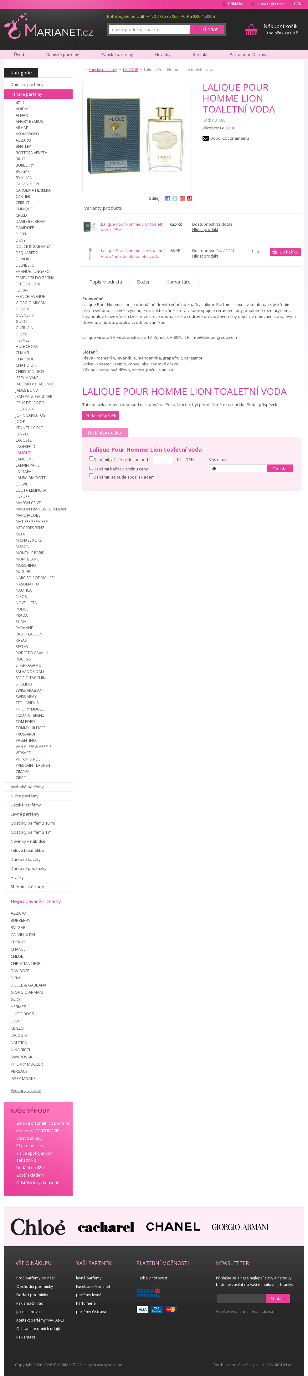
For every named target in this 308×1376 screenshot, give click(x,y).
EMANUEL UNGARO (33, 271)
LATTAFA (23, 471)
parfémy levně (88, 1295)
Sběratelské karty (27, 886)
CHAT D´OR (26, 365)
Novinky (163, 54)
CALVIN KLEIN (27, 184)
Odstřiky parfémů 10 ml (33, 823)
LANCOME (24, 459)
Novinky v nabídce (28, 841)
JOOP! (16, 1021)
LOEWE (22, 484)
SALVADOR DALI (30, 671)
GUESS (21, 334)
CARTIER (23, 196)
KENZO (22, 434)
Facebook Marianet (93, 1286)
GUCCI (21, 321)
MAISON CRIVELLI (30, 502)
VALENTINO (26, 740)
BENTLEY (23, 146)
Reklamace (25, 1337)
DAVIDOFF (25, 227)
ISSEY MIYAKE (27, 377)
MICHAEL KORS (29, 540)
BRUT (20, 159)
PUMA (21, 621)
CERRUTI (23, 202)
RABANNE (24, 627)
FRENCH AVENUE (30, 296)
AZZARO (23, 140)
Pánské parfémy (26, 94)
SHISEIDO (24, 684)
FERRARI (22, 290)
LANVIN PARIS (27, 465)
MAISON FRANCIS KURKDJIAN (41, 509)
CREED (21, 215)
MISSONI (23, 546)
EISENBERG (25, 265)
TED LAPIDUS (27, 703)
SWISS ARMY (26, 696)
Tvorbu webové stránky (233, 1365)
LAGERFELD (25, 446)
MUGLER (23, 571)
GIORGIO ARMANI (31, 302)
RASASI (22, 640)
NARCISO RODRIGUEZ (35, 577)
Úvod (19, 54)
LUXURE (22, 496)
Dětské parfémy (26, 805)
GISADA (22, 309)
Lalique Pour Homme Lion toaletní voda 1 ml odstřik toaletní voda (133, 253)
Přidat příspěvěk (100, 416)
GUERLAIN (24, 327)
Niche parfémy (24, 796)
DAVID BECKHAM (30, 221)
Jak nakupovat (28, 1311)
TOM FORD (25, 721)
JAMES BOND (27, 390)
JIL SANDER (25, 409)
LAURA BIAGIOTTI (31, 477)
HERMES (22, 340)
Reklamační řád (30, 1303)
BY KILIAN (24, 177)
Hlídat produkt (205, 229)
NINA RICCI (20, 1049)
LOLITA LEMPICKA (31, 490)
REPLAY (22, 646)
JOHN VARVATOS (30, 415)
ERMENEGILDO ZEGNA (35, 277)
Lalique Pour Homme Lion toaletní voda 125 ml (133, 227)
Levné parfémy (25, 814)
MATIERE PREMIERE (32, 521)
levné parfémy (88, 1278)
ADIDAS (22, 109)
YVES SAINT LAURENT (34, 765)
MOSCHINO (26, 565)
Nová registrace (271, 4)
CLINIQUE (24, 209)
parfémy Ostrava (91, 1311)
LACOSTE (24, 440)
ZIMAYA (22, 771)
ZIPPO (21, 778)
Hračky (17, 877)
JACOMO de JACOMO (34, 384)
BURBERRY (25, 165)
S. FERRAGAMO (29, 665)
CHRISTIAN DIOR (30, 371)
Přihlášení (236, 4)
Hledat (210, 29)
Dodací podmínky (32, 1295)
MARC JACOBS (28, 515)
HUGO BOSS (27, 346)
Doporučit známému (229, 138)
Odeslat (280, 468)
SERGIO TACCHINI (31, 677)
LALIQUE (23, 452)
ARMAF (22, 127)
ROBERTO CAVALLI (32, 652)
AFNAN (22, 115)
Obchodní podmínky (34, 1286)
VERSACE (23, 753)
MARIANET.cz (48, 25)
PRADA (22, 615)
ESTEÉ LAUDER (28, 284)
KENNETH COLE (29, 427)
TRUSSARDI (25, 734)
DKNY (21, 240)
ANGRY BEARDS (29, 121)
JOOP (20, 421)
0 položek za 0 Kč (281, 29)
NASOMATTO (27, 584)
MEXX (20, 534)
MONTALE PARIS (30, 552)
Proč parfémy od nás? (35, 1278)
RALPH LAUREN (29, 634)
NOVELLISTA (26, 602)
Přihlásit (278, 1298)
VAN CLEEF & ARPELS (33, 746)
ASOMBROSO (27, 134)
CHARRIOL (25, 359)
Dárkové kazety (26, 859)
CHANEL (23, 352)
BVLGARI (23, 171)
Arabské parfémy (27, 787)
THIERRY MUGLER (31, 709)
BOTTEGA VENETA (31, 152)
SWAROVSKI (22, 1057)
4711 (20, 102)
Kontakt (200, 54)
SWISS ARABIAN (29, 690)
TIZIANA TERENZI (30, 715)
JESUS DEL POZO (30, 402)
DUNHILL (24, 259)
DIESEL (21, 234)
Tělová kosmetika (27, 850)
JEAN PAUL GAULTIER (34, 396)
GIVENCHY (25, 315)
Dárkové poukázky (29, 868)
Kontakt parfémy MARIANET (40, 1320)
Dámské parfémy (27, 84)
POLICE (22, 609)
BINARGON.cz (279, 1365)
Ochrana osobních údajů (38, 1328)
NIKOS (21, 596)
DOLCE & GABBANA (33, 246)
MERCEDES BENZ (30, 527)
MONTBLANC (27, 559)
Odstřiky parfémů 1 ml (32, 832)
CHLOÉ (17, 956)
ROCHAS (23, 659)
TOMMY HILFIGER (31, 728)
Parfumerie (86, 1303)
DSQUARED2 (27, 252)
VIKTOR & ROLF (29, 759)
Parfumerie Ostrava (249, 54)
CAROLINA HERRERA (33, 190)
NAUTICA (24, 590)
